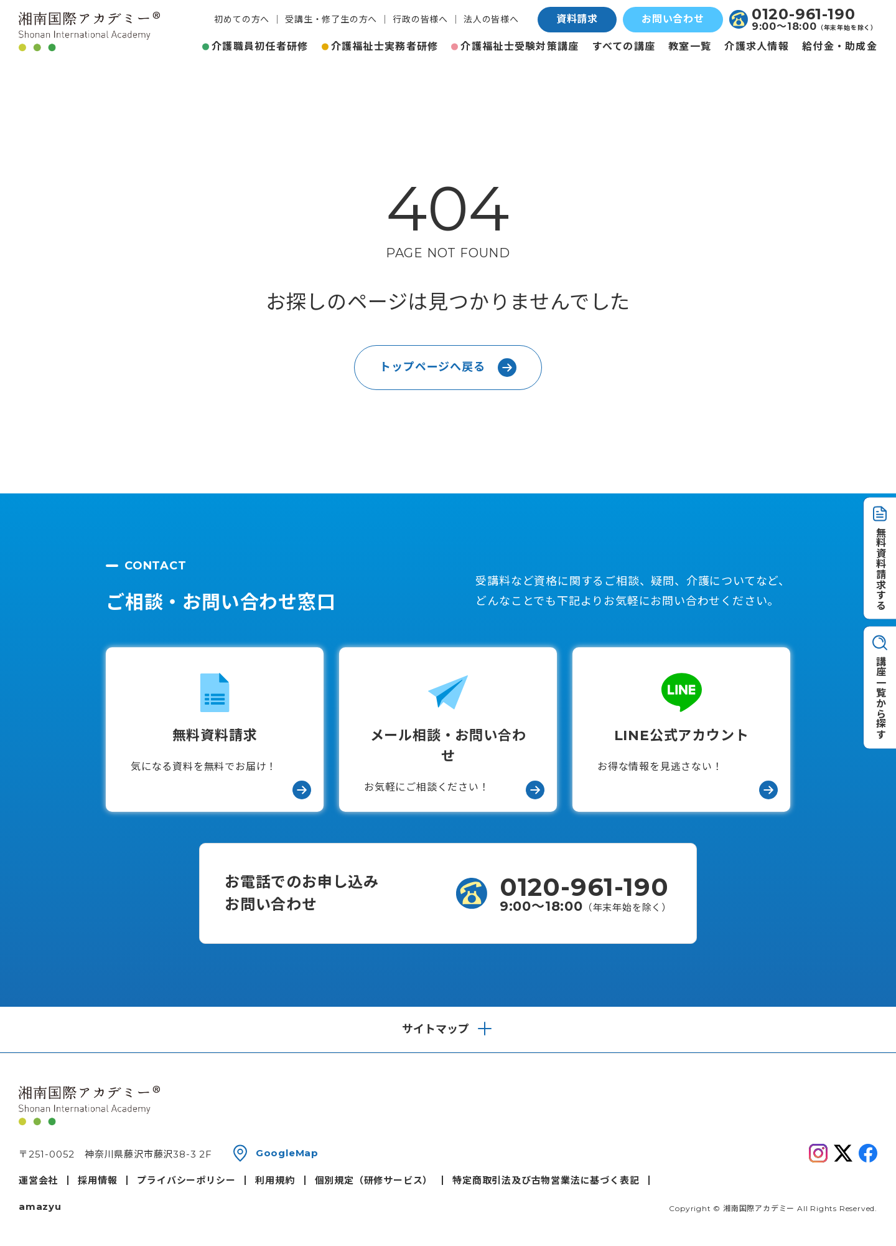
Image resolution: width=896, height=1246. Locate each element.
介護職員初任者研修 (260, 46)
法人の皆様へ (491, 19)
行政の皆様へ (420, 19)
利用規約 (274, 1180)
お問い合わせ (673, 19)
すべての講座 (624, 46)
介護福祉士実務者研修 (385, 46)
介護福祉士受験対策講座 (519, 46)
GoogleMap (287, 1153)
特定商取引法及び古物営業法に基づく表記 (545, 1180)
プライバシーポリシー (186, 1180)
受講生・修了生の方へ (331, 19)
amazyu (40, 1206)
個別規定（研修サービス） (374, 1180)
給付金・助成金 (839, 46)
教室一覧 (689, 46)
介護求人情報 (756, 46)
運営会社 (38, 1180)
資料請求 (577, 19)
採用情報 (97, 1180)
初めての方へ (241, 19)
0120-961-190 (804, 14)
